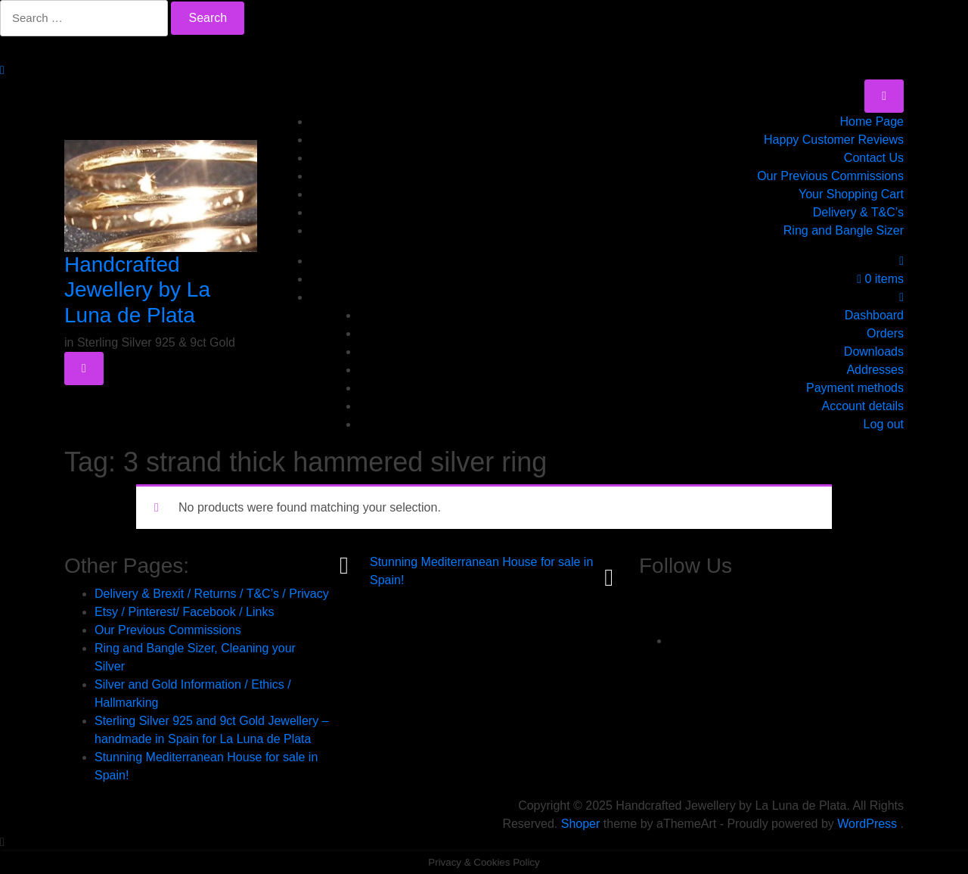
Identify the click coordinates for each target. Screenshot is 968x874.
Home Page (872, 121)
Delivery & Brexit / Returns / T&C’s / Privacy (212, 593)
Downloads (874, 351)
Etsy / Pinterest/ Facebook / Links (184, 611)
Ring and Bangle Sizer (843, 230)
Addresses (875, 369)
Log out (884, 424)
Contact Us (874, 157)
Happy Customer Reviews (834, 139)
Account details (862, 406)
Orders (885, 333)
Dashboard (874, 315)
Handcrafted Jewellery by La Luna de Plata (137, 290)
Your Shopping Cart (851, 194)
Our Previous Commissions (830, 176)
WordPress (867, 823)
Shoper (580, 823)
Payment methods (855, 387)
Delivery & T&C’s (858, 212)
